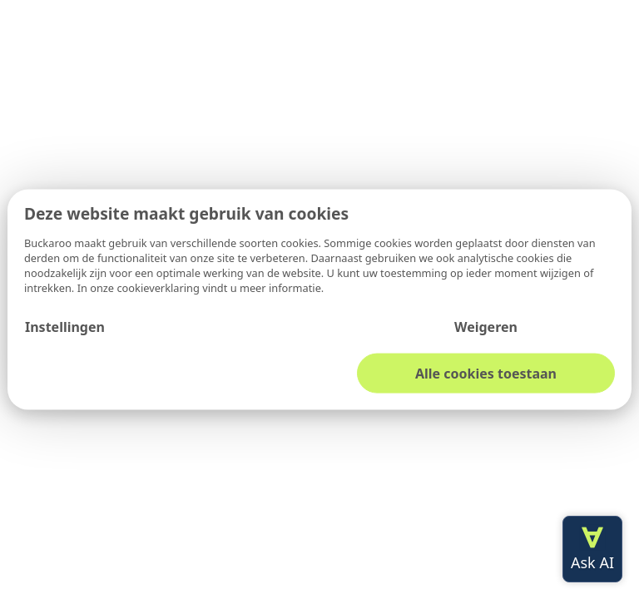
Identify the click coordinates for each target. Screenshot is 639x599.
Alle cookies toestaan (486, 373)
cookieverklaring (159, 287)
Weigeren (486, 326)
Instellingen (65, 326)
